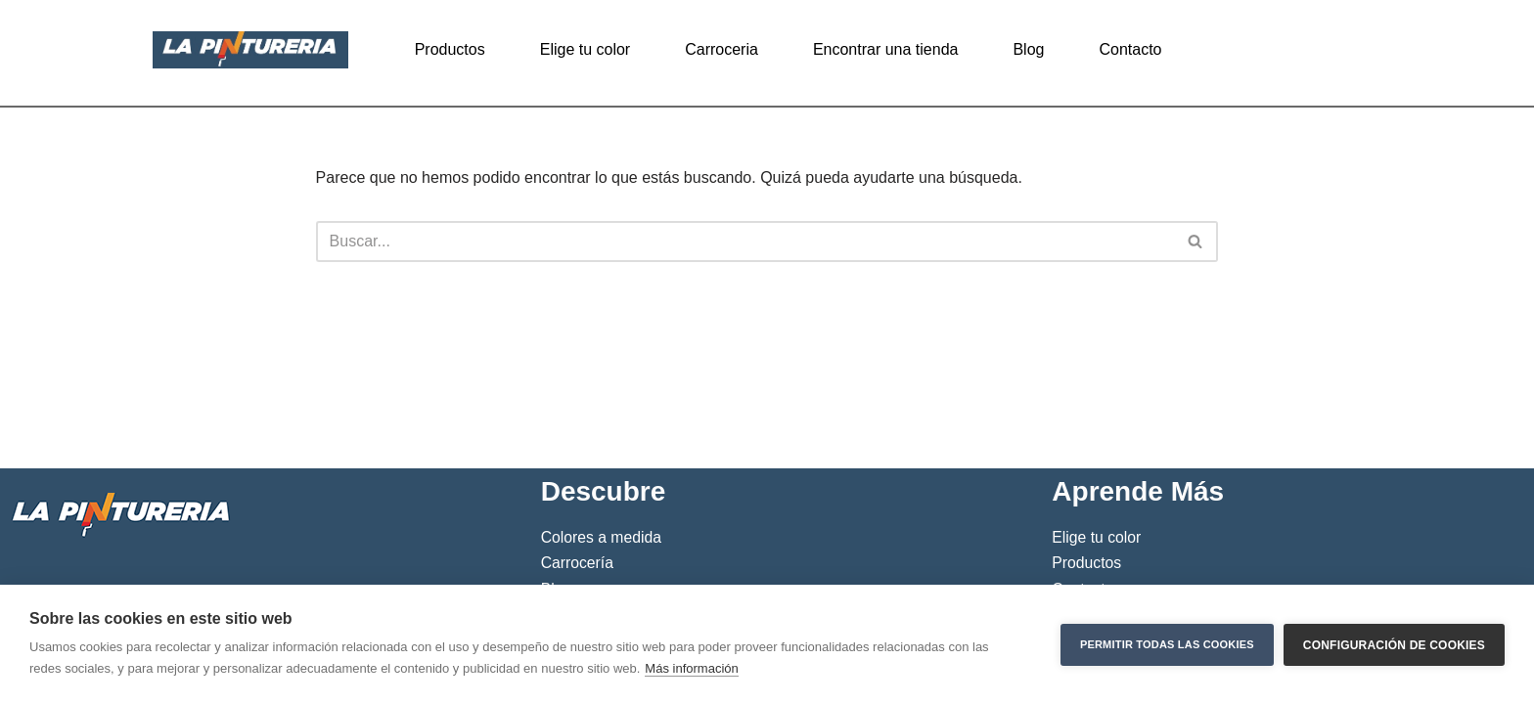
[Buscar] (745, 241)
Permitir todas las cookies (1167, 644)
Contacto (1130, 49)
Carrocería (577, 562)
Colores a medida (601, 537)
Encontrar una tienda (886, 49)
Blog (1028, 49)
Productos (450, 49)
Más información (691, 668)
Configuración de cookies (1394, 644)
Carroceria (721, 49)
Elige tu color (585, 49)
